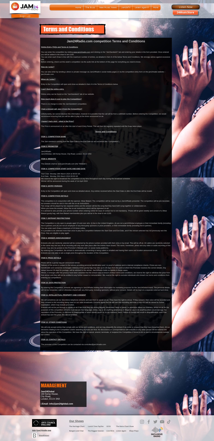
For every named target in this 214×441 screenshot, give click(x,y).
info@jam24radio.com (41, 430)
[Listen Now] (186, 7)
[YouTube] (162, 421)
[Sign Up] (25, 16)
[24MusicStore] (185, 12)
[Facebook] (148, 421)
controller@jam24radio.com (95, 344)
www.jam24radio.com (81, 52)
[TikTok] (168, 421)
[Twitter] (155, 421)
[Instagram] (142, 421)
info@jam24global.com (61, 404)
